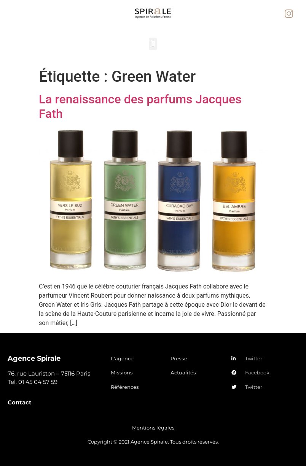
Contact (20, 402)
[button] (152, 44)
